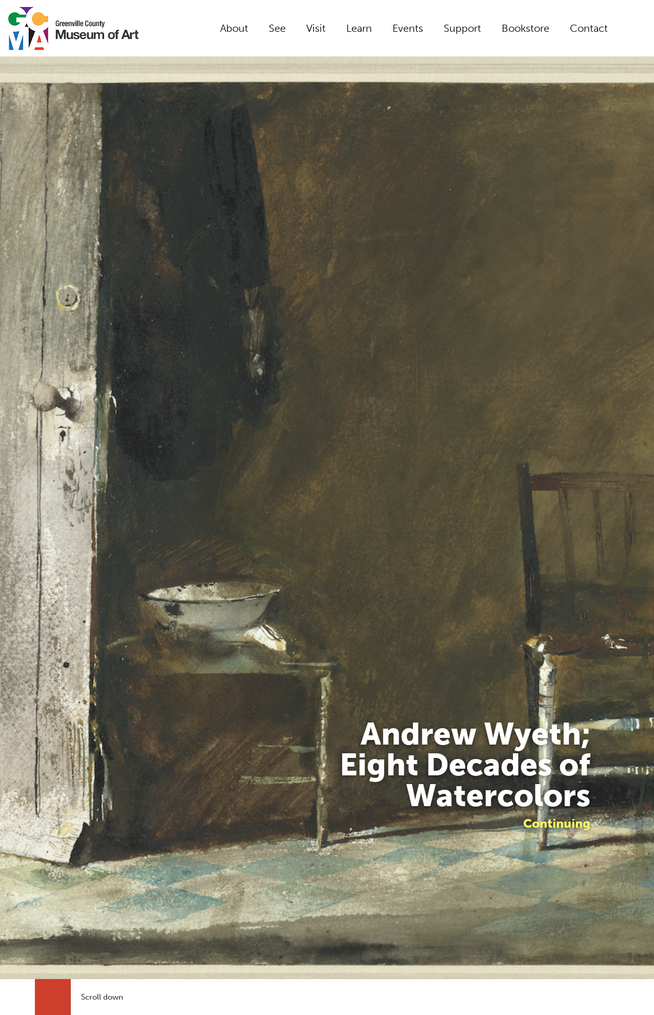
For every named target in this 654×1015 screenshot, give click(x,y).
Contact (589, 28)
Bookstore (525, 28)
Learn (359, 28)
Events (407, 28)
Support (462, 28)
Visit (316, 28)
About (234, 28)
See (277, 28)
